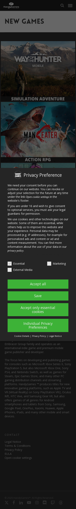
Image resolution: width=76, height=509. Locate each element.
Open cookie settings (37, 196)
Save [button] (38, 295)
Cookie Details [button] (22, 336)
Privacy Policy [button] (39, 336)
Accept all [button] (38, 283)
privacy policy (16, 250)
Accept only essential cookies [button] (38, 309)
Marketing (56, 263)
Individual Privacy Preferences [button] (38, 325)
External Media (20, 270)
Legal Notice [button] (55, 336)
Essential (16, 263)
